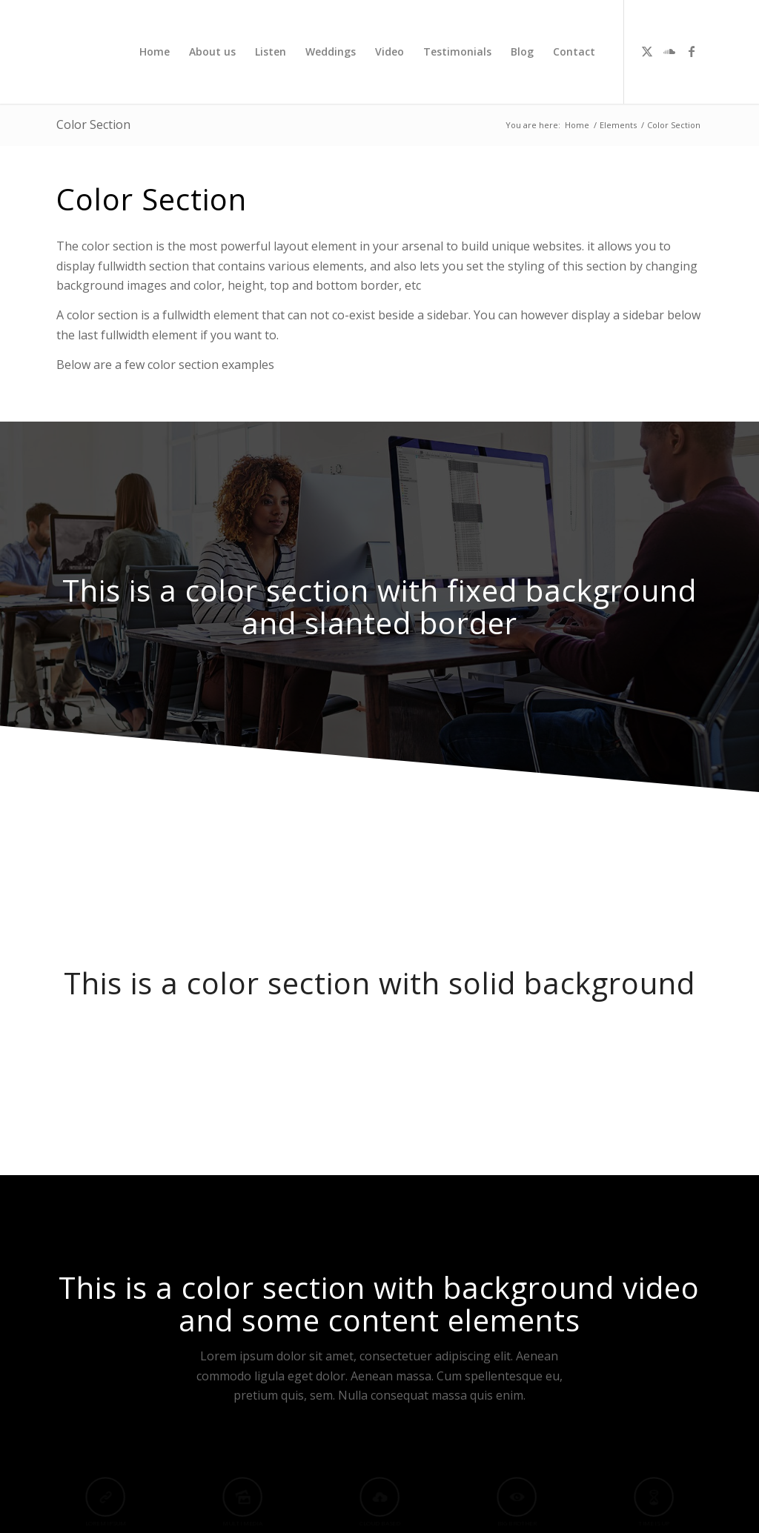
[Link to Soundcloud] (669, 51)
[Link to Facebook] (691, 51)
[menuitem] (154, 52)
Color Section (93, 124)
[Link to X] (647, 51)
